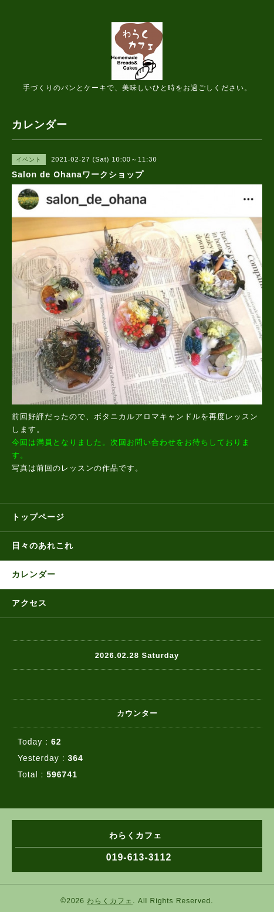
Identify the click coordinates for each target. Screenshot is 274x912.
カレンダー (34, 574)
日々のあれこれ (42, 545)
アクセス (29, 603)
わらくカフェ (110, 901)
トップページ (38, 517)
